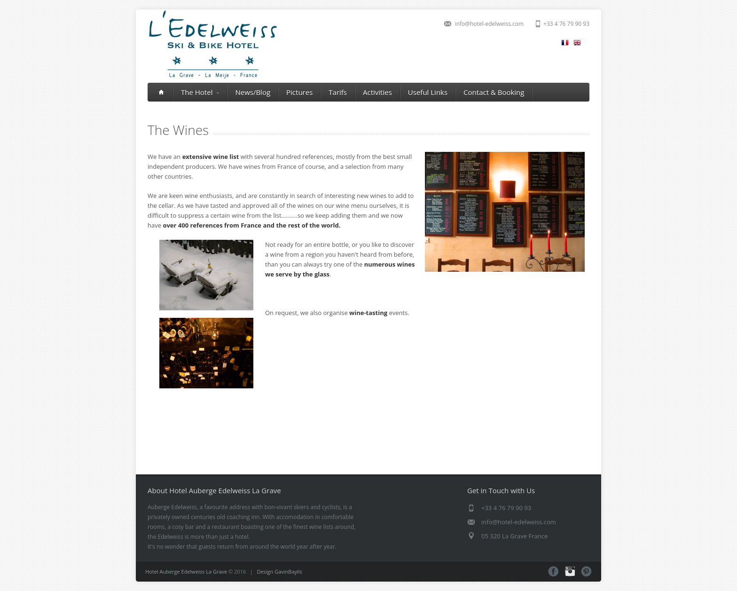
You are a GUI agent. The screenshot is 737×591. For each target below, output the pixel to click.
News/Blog (252, 92)
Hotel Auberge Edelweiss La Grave (186, 571)
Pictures (299, 92)
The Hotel (200, 92)
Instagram (570, 571)
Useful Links (427, 92)
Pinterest (586, 571)
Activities (377, 92)
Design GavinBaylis (279, 571)
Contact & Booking (493, 92)
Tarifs (338, 92)
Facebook (553, 571)
